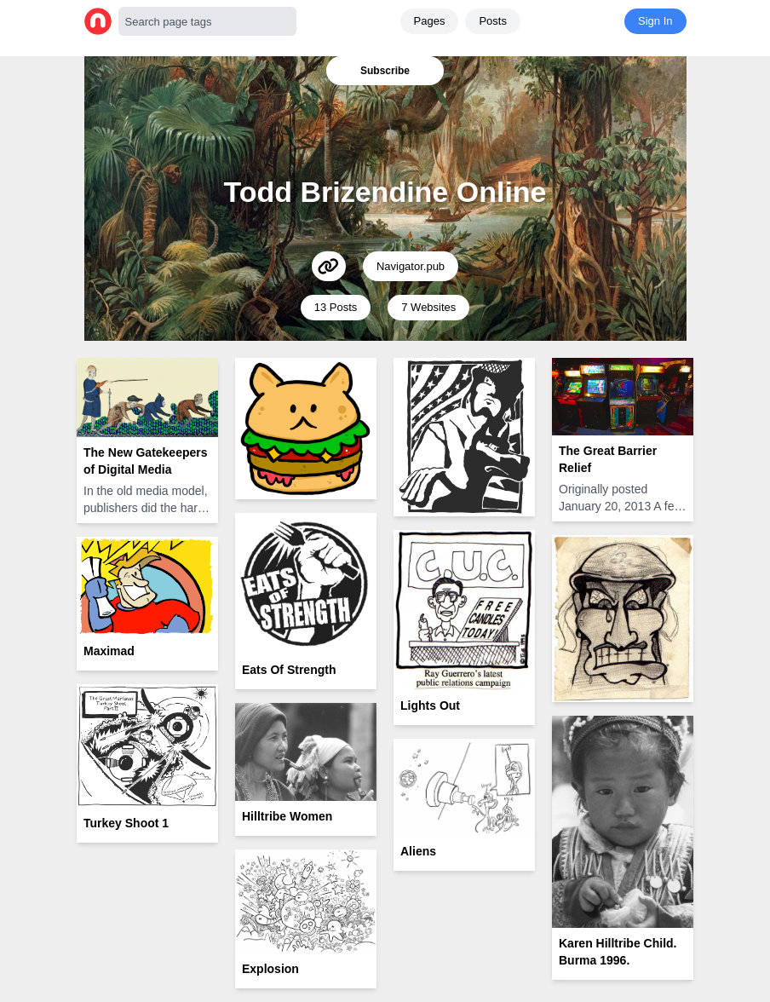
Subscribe (385, 71)
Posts (493, 20)
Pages (429, 20)
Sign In (655, 20)
